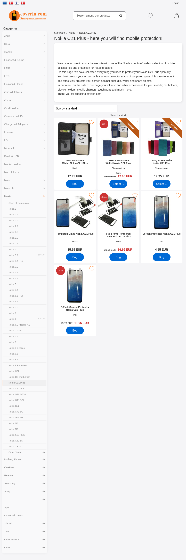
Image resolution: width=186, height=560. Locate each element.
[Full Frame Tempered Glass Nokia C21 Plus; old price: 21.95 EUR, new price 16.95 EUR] (118, 222)
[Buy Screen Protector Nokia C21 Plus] (162, 257)
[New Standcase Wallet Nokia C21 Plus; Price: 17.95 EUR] (74, 149)
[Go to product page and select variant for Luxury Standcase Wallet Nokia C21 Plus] (118, 184)
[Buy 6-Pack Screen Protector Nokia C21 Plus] (75, 330)
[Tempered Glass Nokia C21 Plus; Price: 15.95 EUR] (74, 222)
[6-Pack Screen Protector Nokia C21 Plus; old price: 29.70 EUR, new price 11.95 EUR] (74, 296)
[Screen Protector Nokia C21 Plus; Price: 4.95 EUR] (161, 222)
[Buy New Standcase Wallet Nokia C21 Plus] (75, 184)
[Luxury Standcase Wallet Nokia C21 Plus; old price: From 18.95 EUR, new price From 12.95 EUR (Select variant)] (118, 149)
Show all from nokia (19, 203)
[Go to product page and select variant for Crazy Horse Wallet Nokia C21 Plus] (162, 184)
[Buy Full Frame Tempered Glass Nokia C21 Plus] (118, 257)
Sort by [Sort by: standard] (66, 108)
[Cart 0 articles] (177, 16)
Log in (176, 3)
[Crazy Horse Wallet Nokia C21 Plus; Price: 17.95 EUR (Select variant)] (161, 149)
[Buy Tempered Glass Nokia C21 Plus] (75, 257)
